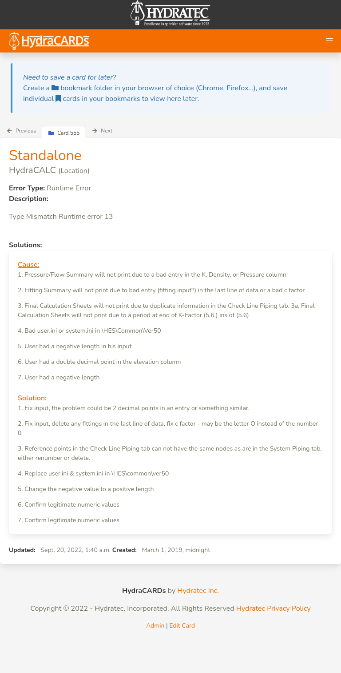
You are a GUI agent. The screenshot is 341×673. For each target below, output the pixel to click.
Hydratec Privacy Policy (273, 608)
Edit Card (182, 625)
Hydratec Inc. (198, 591)
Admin (155, 625)
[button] (329, 40)
